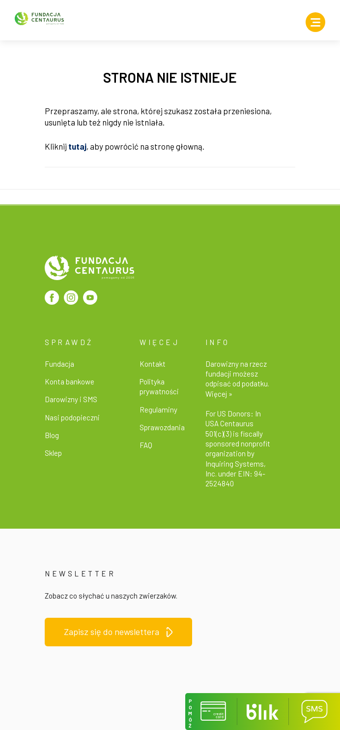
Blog (52, 435)
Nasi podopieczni (72, 417)
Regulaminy (158, 409)
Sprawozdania (162, 427)
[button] (211, 711)
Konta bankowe (69, 381)
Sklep (53, 452)
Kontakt (153, 363)
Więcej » (218, 393)
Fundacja (59, 363)
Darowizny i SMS (71, 399)
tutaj (77, 146)
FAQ (146, 445)
